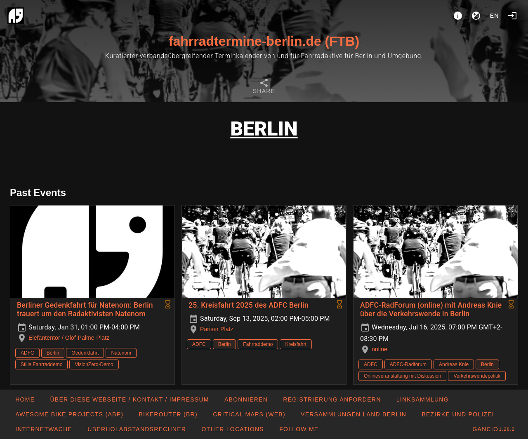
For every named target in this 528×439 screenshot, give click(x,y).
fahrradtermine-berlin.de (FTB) (264, 41)
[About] (458, 16)
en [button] (494, 15)
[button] (232, 429)
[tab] (264, 87)
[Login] (512, 16)
